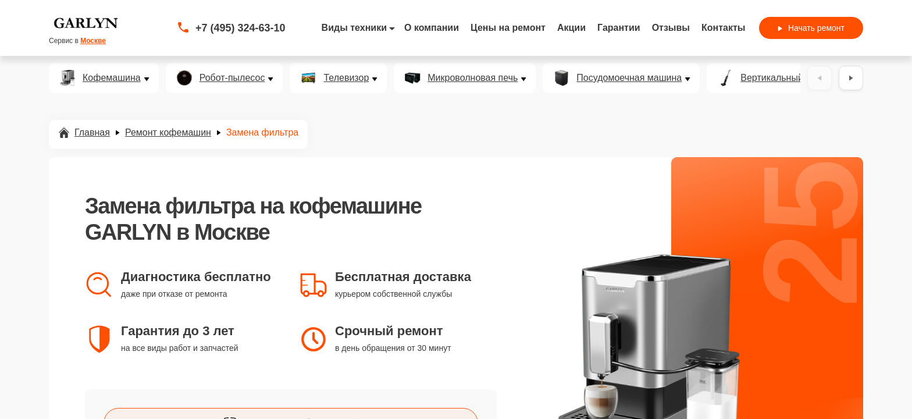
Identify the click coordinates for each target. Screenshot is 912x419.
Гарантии (618, 28)
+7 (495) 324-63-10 (240, 28)
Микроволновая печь (473, 78)
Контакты (723, 28)
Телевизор (346, 78)
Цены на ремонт (508, 28)
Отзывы (671, 28)
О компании (431, 28)
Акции (571, 28)
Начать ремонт (811, 28)
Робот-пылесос (232, 78)
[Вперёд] (851, 78)
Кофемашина (112, 78)
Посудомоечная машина (629, 78)
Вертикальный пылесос (791, 78)
